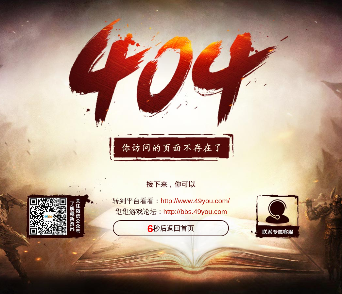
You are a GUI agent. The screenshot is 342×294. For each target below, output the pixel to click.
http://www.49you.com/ (195, 200)
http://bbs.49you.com (195, 211)
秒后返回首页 (171, 229)
